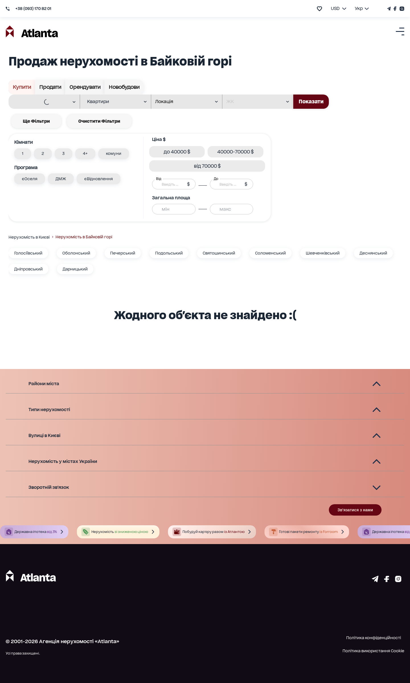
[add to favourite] (319, 9)
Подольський (169, 253)
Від (158, 179)
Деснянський (373, 253)
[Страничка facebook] (386, 580)
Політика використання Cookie (373, 651)
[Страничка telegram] (375, 580)
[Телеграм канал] (389, 9)
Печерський (122, 253)
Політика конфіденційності (373, 637)
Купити (22, 87)
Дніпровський (28, 269)
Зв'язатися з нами (355, 510)
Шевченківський (323, 253)
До (216, 179)
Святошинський (219, 253)
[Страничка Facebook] (395, 8)
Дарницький (75, 269)
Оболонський (76, 253)
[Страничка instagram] (398, 580)
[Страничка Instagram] (401, 8)
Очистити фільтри (99, 121)
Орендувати (85, 87)
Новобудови (124, 87)
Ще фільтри (36, 121)
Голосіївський (28, 253)
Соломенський (270, 253)
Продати (50, 87)
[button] (22, 153)
